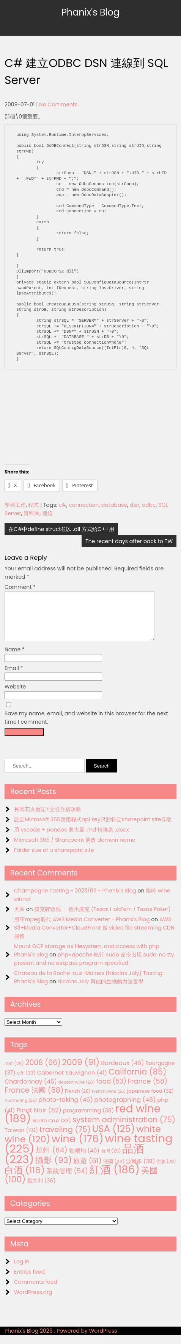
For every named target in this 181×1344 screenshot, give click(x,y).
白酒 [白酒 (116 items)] (25, 1179)
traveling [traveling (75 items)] (65, 1138)
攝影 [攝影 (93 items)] (53, 1169)
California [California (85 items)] (138, 1080)
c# (62, 505)
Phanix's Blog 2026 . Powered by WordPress (61, 1340)
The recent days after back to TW (129, 541)
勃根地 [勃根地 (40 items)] (84, 1159)
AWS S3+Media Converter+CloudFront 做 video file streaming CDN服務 (94, 937)
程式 (33, 505)
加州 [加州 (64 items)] (51, 1159)
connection (84, 505)
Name (15, 658)
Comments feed (35, 1291)
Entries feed (29, 1281)
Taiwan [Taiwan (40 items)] (21, 1139)
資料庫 (31, 513)
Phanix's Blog (90, 12)
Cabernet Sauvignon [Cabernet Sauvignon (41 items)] (72, 1081)
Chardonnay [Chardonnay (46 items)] (31, 1090)
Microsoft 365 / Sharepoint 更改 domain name (74, 849)
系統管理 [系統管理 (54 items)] (67, 1180)
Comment (20, 587)
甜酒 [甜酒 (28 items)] (166, 1171)
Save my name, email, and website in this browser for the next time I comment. (86, 727)
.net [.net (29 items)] (14, 1072)
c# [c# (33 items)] (26, 1081)
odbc (149, 505)
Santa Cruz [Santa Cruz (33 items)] (51, 1129)
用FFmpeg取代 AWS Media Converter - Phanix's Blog (82, 928)
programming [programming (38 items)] (88, 1119)
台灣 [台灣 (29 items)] (111, 1160)
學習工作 (15, 505)
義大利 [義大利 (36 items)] (41, 1189)
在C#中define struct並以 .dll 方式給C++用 (61, 529)
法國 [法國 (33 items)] (114, 1170)
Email (14, 677)
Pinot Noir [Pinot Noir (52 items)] (38, 1119)
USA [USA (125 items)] (113, 1138)
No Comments (58, 104)
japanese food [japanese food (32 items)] (150, 1100)
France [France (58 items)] (147, 1090)
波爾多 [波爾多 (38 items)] (140, 1170)
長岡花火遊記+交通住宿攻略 (48, 818)
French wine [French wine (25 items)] (109, 1100)
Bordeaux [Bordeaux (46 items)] (122, 1072)
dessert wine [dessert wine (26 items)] (76, 1091)
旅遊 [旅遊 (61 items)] (87, 1169)
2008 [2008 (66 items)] (42, 1072)
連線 (47, 513)
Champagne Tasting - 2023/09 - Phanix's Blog (75, 899)
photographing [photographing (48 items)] (125, 1108)
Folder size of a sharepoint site (54, 859)
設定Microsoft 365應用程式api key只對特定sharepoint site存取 (93, 828)
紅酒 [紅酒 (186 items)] (115, 1178)
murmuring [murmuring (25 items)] (21, 1109)
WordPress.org (33, 1301)
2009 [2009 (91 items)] (80, 1071)
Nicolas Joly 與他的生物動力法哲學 (100, 990)
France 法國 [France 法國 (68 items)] (34, 1099)
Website (15, 695)
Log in (22, 1270)
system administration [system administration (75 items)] (124, 1128)
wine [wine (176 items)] (78, 1147)
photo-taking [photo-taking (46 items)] (65, 1108)
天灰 (19, 918)
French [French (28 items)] (77, 1100)
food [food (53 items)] (111, 1090)
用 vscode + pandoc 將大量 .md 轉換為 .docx (71, 839)
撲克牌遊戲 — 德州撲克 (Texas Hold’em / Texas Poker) (102, 918)
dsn (135, 505)
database (114, 505)
